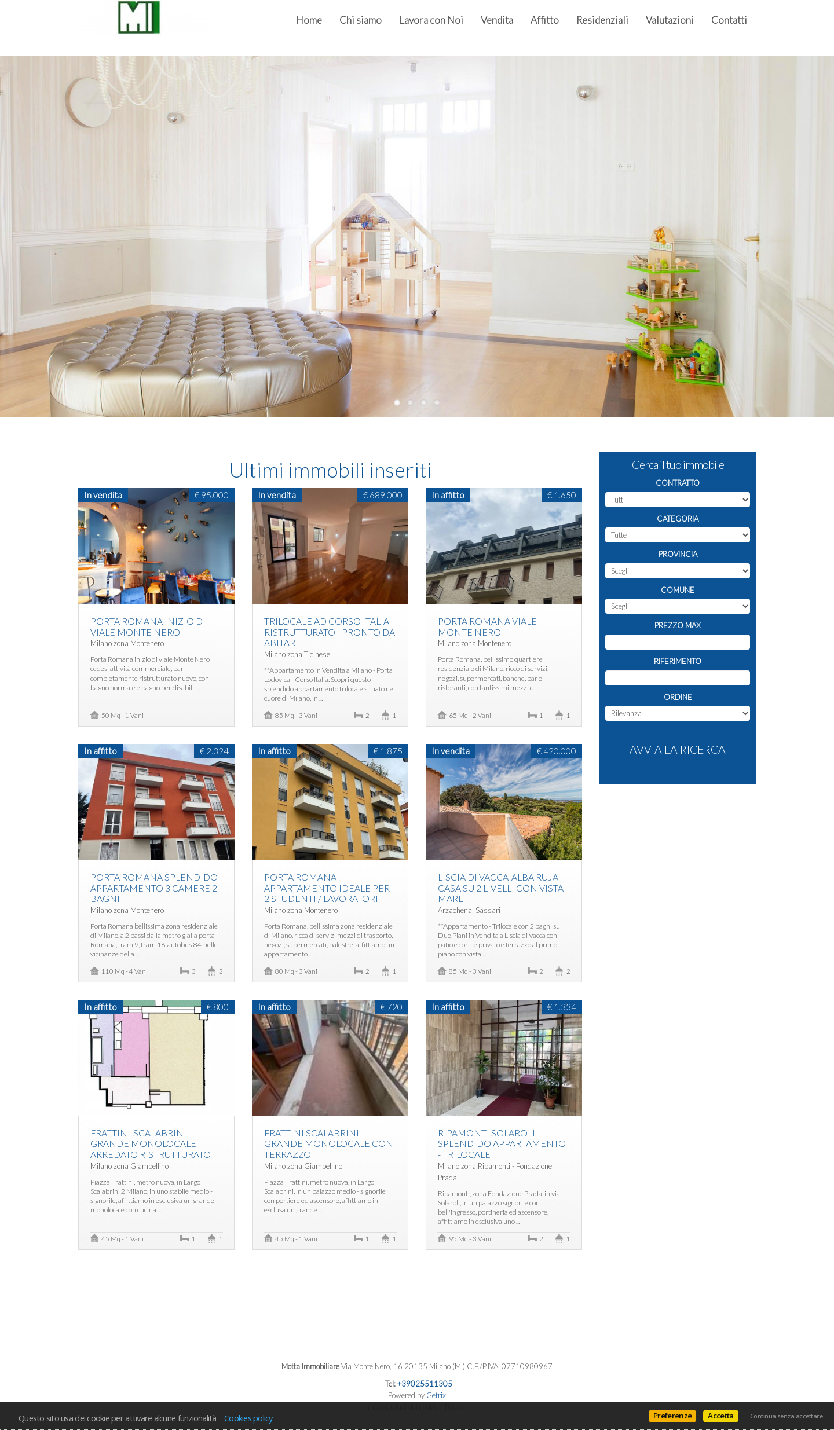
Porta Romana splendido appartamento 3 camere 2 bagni (154, 888)
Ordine (678, 697)
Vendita (497, 20)
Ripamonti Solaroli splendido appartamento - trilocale (502, 1144)
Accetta (720, 1415)
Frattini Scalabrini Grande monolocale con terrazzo (328, 1144)
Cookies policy (248, 1418)
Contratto (678, 482)
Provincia (678, 554)
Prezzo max (677, 625)
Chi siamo (360, 20)
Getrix (436, 1395)
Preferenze (672, 1415)
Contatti (729, 20)
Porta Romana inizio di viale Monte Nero (148, 626)
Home (309, 20)
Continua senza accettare (786, 1416)
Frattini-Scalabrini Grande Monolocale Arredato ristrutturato (150, 1144)
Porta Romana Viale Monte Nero (487, 626)
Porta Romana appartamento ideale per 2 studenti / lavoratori (327, 888)
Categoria (677, 518)
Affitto (545, 20)
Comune (677, 590)
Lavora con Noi (431, 20)
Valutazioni (670, 20)
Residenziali (602, 20)
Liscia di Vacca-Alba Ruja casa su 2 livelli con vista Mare (501, 888)
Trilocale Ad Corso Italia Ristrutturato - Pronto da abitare (329, 632)
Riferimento (677, 661)
